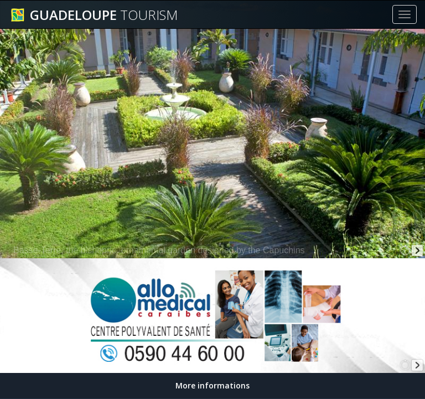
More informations (212, 385)
